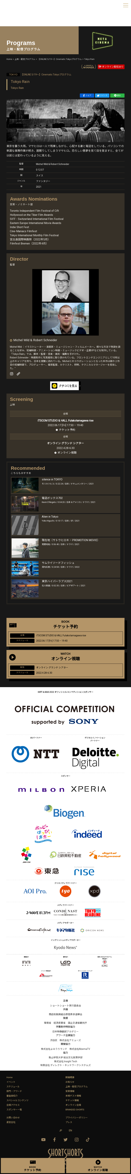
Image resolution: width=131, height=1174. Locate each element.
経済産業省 (60, 1022)
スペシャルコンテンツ (17, 1100)
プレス (69, 1122)
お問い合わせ (13, 1117)
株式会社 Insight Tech (65, 1061)
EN (70, 1130)
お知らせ (70, 1082)
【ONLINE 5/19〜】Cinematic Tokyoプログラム (38, 74)
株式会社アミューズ (70, 1040)
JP (60, 1130)
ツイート (102, 95)
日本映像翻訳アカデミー (65, 1031)
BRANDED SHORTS (75, 1109)
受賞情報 (70, 1091)
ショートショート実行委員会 (65, 1005)
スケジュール (13, 1086)
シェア (87, 95)
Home (9, 1077)
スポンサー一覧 (14, 1109)
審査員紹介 (12, 1096)
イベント (10, 1082)
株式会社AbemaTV (79, 1049)
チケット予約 (67, 429)
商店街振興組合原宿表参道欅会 (65, 1014)
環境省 (47, 1022)
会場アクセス (13, 1105)
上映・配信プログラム (77, 1086)
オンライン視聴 (67, 452)
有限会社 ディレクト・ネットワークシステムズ (65, 1065)
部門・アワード (14, 1091)
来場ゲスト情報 (73, 1096)
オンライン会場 (73, 1105)
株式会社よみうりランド (54, 1049)
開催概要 (70, 1077)
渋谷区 (53, 1040)
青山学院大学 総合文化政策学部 (66, 1057)
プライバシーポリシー (77, 1117)
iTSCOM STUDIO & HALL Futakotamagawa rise (65, 420)
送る (117, 95)
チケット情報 (72, 1100)
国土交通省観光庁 (77, 1022)
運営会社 (10, 1122)
